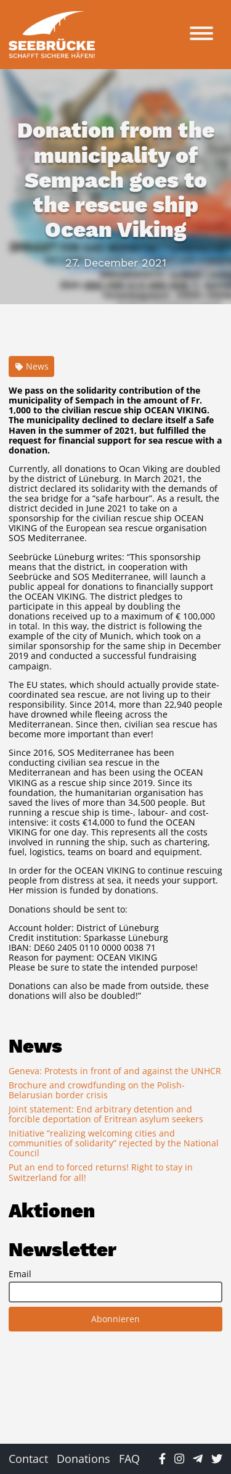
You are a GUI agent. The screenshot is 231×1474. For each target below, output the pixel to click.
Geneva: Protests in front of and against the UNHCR (115, 1071)
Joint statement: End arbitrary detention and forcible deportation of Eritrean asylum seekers (106, 1114)
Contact (28, 1458)
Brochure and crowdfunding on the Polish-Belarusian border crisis (97, 1090)
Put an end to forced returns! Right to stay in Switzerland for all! (101, 1172)
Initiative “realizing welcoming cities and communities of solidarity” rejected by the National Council (114, 1143)
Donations (83, 1458)
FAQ (129, 1458)
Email (20, 1274)
